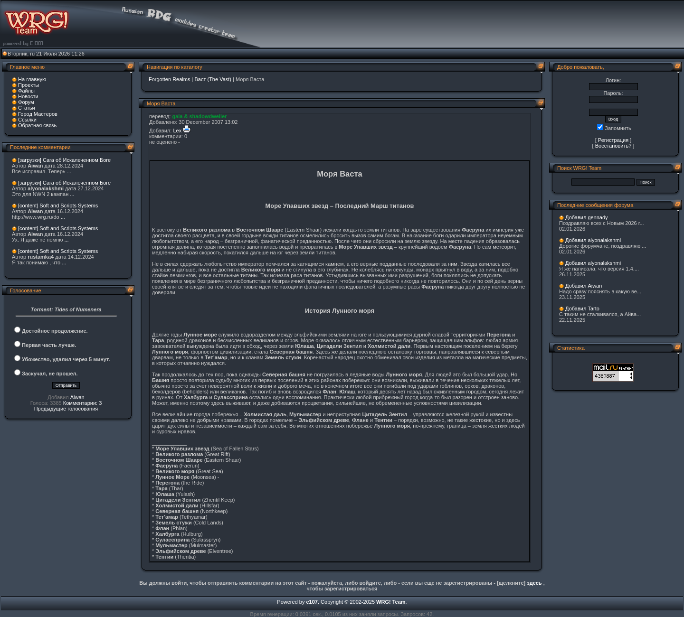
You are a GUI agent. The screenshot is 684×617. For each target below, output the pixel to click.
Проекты (28, 85)
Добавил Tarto (582, 308)
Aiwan (77, 397)
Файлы (26, 90)
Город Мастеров (37, 114)
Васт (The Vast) (212, 79)
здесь (534, 583)
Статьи (26, 108)
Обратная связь (37, 125)
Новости (28, 96)
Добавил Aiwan (583, 286)
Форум (26, 102)
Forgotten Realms (169, 79)
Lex (177, 130)
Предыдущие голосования (66, 408)
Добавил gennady (586, 217)
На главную (32, 79)
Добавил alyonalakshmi (593, 240)
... (69, 171)
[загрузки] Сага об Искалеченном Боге (64, 160)
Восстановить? (613, 146)
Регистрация (613, 140)
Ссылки (27, 119)
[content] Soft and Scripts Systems (58, 205)
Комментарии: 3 (82, 403)
